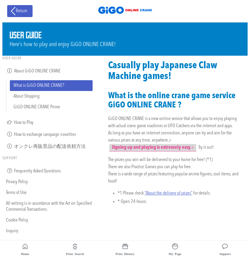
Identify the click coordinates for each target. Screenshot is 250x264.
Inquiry (12, 231)
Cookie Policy (17, 220)
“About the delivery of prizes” (168, 193)
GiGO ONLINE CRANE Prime (36, 107)
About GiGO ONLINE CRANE (33, 70)
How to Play (19, 122)
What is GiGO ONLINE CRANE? (38, 85)
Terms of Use (16, 192)
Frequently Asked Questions (33, 170)
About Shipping (26, 96)
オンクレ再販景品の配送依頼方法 (46, 146)
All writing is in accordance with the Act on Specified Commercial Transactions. (49, 206)
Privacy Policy (17, 182)
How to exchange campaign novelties (41, 134)
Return (18, 11)
